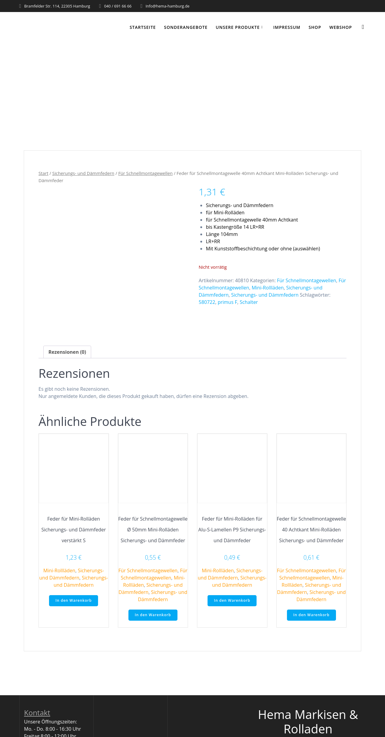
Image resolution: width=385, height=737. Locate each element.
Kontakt (37, 712)
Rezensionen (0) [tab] (67, 352)
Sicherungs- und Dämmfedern (83, 173)
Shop (315, 27)
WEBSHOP (340, 27)
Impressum (286, 27)
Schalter (249, 302)
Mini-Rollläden (268, 287)
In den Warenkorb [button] (74, 600)
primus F (227, 302)
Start (43, 173)
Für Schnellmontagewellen (145, 173)
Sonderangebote (186, 27)
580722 (207, 302)
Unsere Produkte (238, 27)
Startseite (143, 27)
